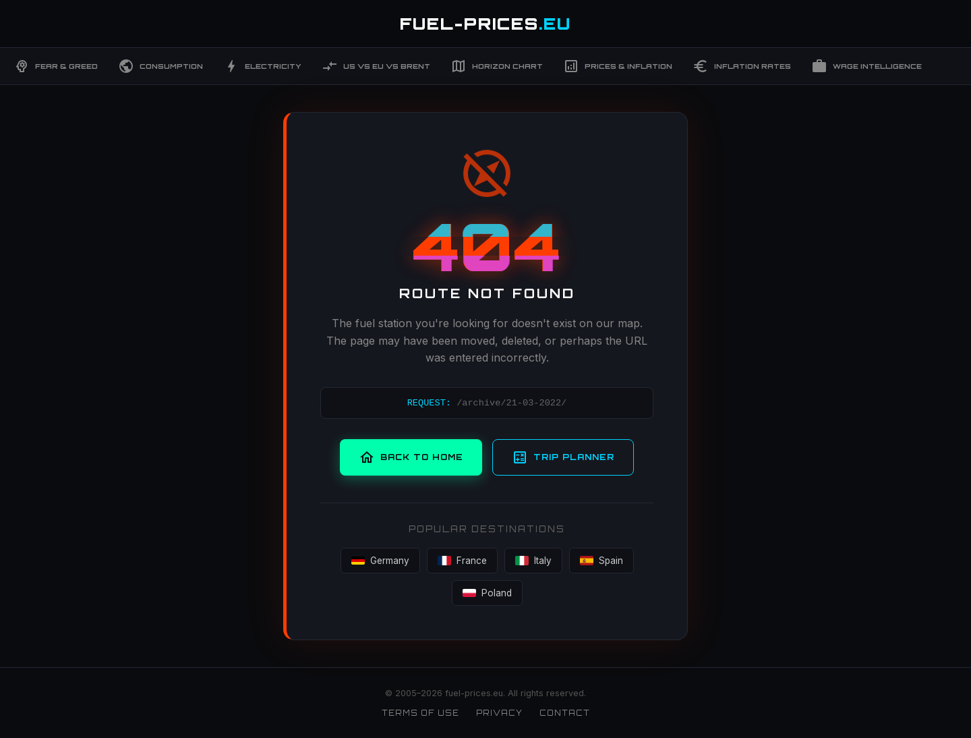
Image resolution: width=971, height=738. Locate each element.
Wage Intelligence (866, 66)
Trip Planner (563, 457)
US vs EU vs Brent (376, 66)
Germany (380, 560)
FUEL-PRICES (485, 23)
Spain (601, 560)
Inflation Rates (742, 66)
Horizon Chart (496, 66)
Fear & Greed (55, 66)
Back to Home (411, 457)
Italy (533, 560)
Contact (564, 713)
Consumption (160, 66)
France (462, 560)
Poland (487, 593)
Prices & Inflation (617, 66)
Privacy (499, 713)
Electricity (262, 66)
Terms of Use (420, 713)
